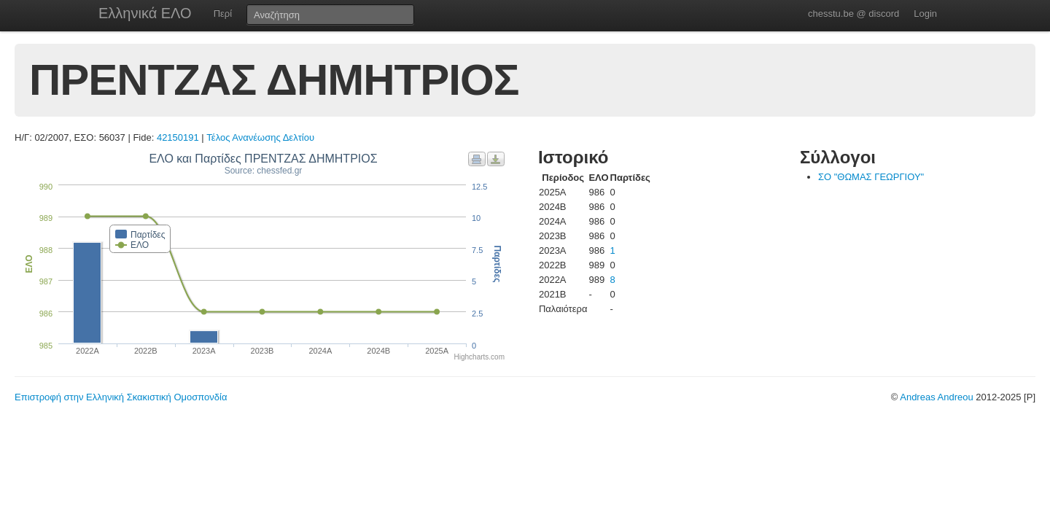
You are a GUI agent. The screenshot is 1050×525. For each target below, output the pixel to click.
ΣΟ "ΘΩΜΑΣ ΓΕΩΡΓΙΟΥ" (871, 176)
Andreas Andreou (936, 397)
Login (925, 13)
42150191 (178, 137)
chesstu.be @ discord (853, 13)
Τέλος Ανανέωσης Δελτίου (260, 137)
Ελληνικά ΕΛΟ (145, 13)
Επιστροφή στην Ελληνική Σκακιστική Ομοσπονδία (121, 397)
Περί (223, 13)
